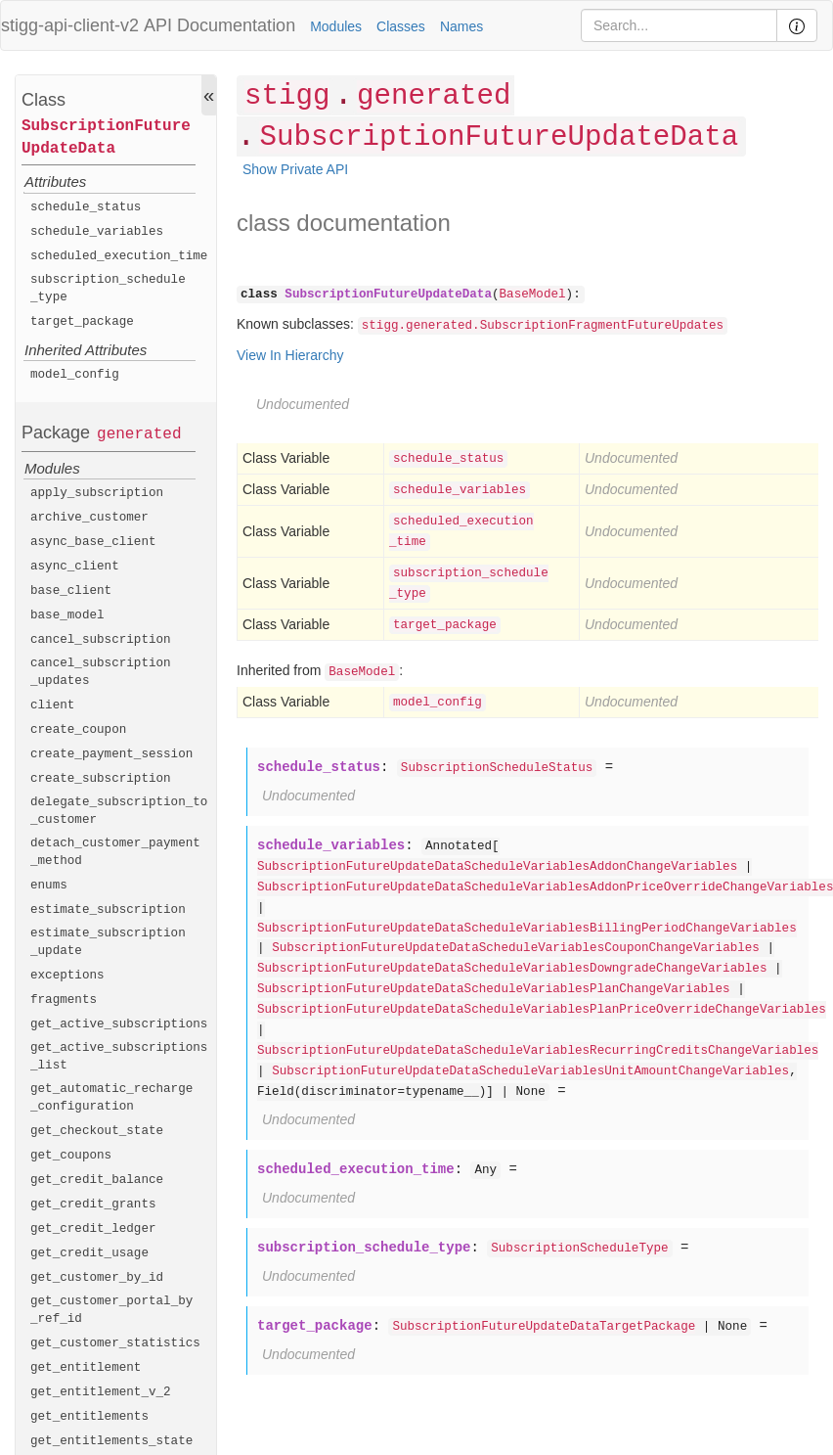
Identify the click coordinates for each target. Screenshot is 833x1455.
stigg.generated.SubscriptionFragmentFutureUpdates (542, 326)
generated (139, 434)
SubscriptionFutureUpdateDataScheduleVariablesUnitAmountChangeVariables (530, 1071)
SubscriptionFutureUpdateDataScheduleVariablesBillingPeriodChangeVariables (527, 928)
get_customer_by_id (96, 1278)
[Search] (679, 25)
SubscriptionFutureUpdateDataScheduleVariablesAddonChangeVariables (497, 867)
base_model (67, 615)
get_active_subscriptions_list (118, 1056)
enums (48, 885)
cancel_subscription (100, 640)
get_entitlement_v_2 (100, 1392)
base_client (70, 591)
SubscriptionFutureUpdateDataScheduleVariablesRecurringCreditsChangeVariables (537, 1051)
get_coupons (70, 1155)
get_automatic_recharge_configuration (111, 1098)
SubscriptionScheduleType (579, 1248)
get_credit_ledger (93, 1229)
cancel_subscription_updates (100, 672)
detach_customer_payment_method (115, 852)
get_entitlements (89, 1417)
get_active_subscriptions (118, 1024)
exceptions (67, 975)
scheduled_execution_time (118, 256)
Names (461, 26)
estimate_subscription (108, 910)
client (52, 705)
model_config (74, 375)
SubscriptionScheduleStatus (497, 768)
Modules (336, 26)
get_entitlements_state (111, 1441)
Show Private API (295, 169)
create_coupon (78, 730)
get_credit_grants (93, 1204)
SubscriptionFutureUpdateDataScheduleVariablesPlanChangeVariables (493, 989)
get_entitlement (85, 1368)
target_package (82, 322)
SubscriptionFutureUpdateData (106, 137)
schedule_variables (96, 232)
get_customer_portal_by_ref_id (111, 1310)
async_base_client (93, 542)
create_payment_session (111, 754)
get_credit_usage (89, 1253)
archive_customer (89, 517)
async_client (74, 566)
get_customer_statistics (115, 1343)
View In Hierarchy (290, 355)
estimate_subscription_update (108, 942)
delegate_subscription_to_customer (118, 811)
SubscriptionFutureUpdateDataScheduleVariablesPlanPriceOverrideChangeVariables (541, 1010)
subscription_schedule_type (108, 288)
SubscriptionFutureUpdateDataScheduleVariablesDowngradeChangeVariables (512, 969)
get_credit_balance (96, 1180)
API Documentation (219, 25)
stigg (286, 96)
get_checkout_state (96, 1131)
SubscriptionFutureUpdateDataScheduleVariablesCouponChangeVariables (516, 948)
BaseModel (533, 294)
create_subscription (100, 779)
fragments (63, 1000)
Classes (400, 26)
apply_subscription (96, 493)
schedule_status (85, 207)
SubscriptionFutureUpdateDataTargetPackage (543, 1327)
